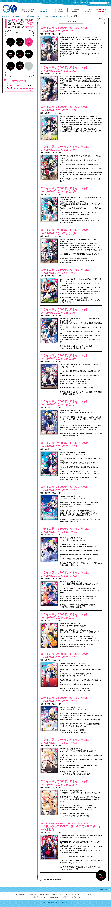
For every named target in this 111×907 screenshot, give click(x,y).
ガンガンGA (91, 894)
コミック (23, 85)
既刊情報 (10, 85)
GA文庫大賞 (69, 894)
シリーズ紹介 (15, 16)
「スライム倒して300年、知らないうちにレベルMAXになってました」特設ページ (46, 16)
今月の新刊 (32, 894)
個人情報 (75, 3)
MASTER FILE (53, 897)
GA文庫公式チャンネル (38, 897)
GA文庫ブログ (57, 894)
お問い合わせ (84, 3)
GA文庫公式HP (20, 894)
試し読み (17, 85)
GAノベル (81, 894)
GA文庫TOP (6, 16)
